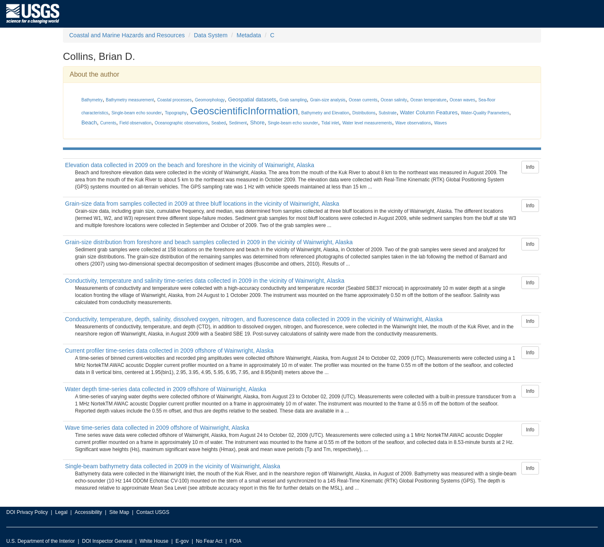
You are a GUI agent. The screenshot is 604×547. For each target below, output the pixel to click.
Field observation (135, 123)
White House (154, 541)
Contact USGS (152, 512)
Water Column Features (429, 112)
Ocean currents (363, 100)
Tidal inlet (330, 123)
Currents (108, 123)
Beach (89, 122)
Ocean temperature (428, 100)
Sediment (238, 123)
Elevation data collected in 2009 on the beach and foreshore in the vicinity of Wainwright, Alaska (189, 165)
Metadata (249, 35)
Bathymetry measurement (130, 100)
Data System (210, 35)
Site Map (119, 512)
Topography (176, 113)
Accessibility (88, 512)
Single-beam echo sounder (137, 113)
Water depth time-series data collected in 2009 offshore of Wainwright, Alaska (165, 389)
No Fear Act (209, 541)
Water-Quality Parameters (485, 113)
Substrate (388, 113)
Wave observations (413, 123)
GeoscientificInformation (244, 110)
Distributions (363, 113)
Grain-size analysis (327, 100)
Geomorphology (210, 100)
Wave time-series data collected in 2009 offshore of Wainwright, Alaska (157, 427)
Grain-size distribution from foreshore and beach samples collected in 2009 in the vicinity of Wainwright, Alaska (209, 242)
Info (530, 167)
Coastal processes (174, 100)
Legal (61, 512)
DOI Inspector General (107, 541)
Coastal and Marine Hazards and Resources (127, 35)
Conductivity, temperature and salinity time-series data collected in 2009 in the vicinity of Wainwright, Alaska (204, 280)
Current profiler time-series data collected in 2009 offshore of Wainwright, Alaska (169, 350)
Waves (440, 123)
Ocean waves (462, 100)
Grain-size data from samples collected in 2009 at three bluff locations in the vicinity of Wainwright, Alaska (202, 203)
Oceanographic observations (181, 123)
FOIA (236, 541)
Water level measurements (367, 123)
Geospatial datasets (252, 99)
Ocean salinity (394, 100)
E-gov (182, 541)
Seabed (218, 123)
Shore (257, 122)
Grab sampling (293, 100)
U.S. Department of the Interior (40, 541)
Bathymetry (92, 100)
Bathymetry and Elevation (325, 113)
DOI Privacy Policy (27, 512)
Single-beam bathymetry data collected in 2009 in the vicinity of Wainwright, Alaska (172, 466)
